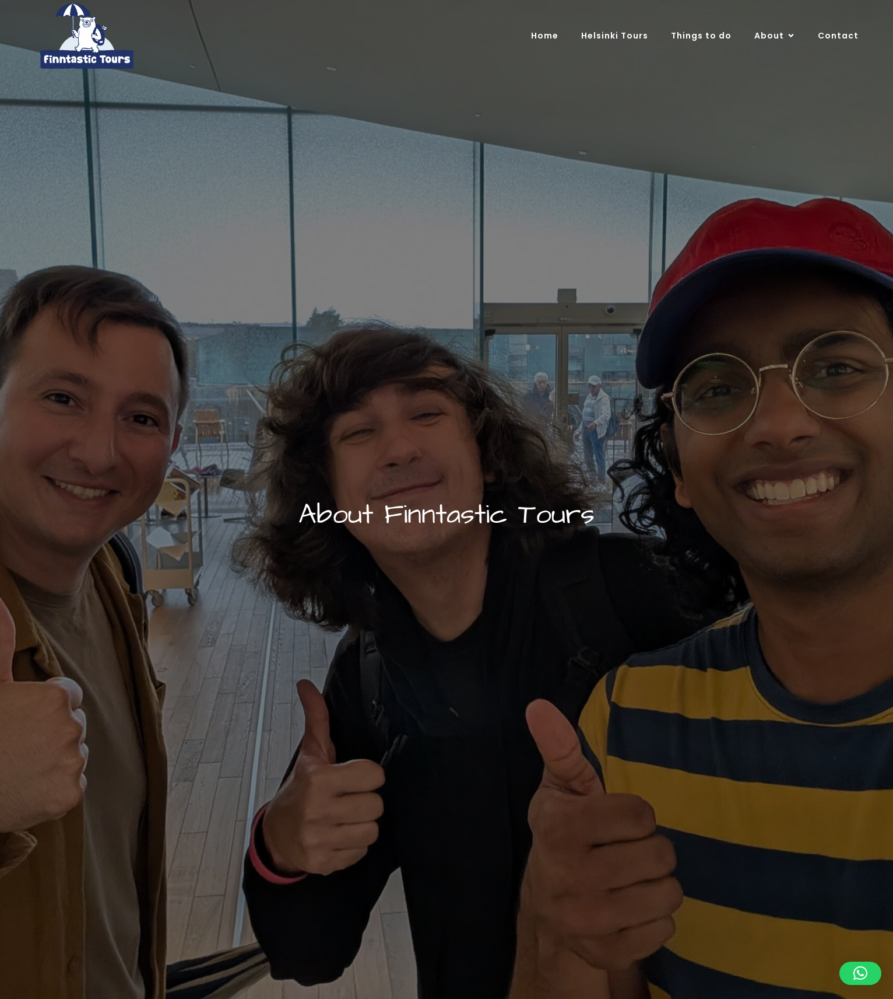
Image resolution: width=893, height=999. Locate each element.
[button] (860, 973)
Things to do (701, 35)
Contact (838, 35)
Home (544, 35)
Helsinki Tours (614, 35)
